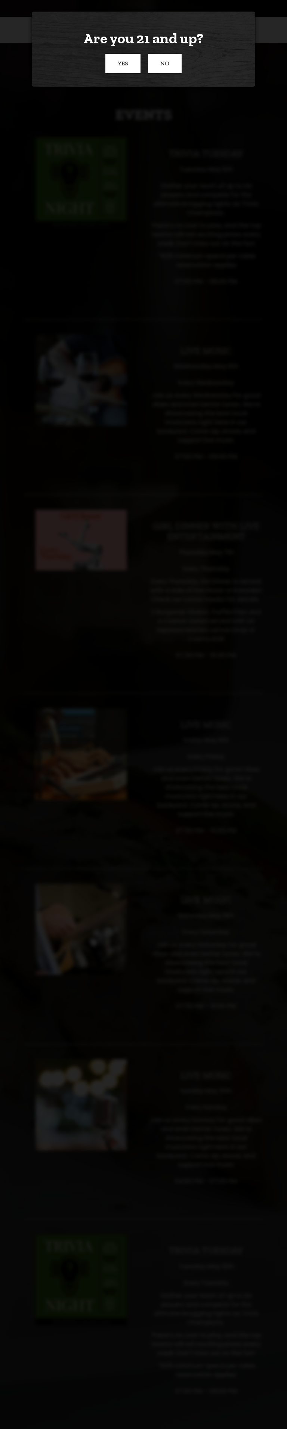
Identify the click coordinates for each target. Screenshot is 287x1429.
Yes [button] (116, 66)
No (158, 66)
